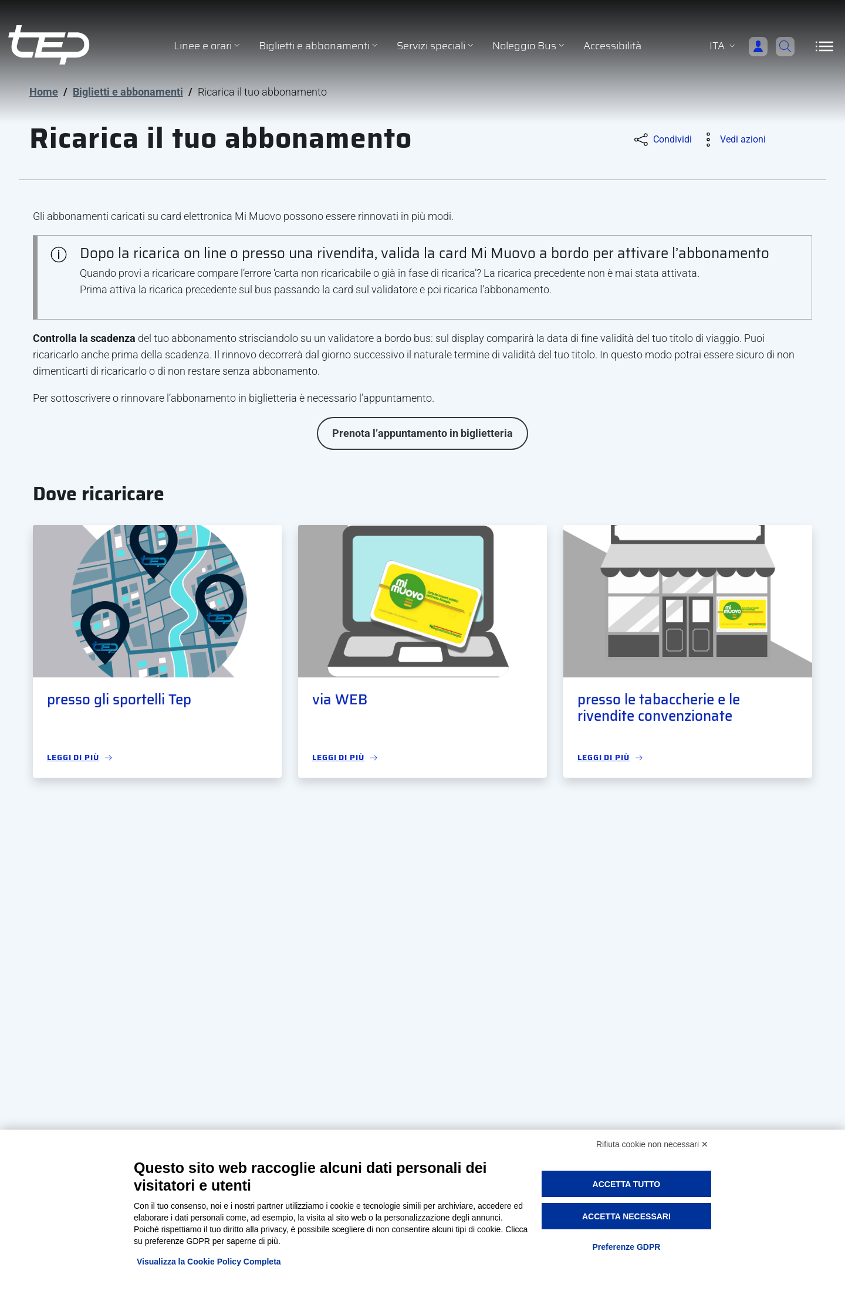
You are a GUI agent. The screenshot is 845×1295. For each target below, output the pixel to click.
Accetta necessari (626, 1216)
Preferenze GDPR (626, 1247)
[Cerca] (780, 46)
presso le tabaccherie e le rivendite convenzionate (658, 708)
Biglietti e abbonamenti (128, 92)
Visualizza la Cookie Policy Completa (209, 1261)
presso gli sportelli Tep (119, 700)
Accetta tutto (627, 1184)
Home (43, 92)
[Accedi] (743, 46)
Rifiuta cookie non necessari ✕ (652, 1144)
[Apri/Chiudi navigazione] (824, 46)
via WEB (339, 700)
